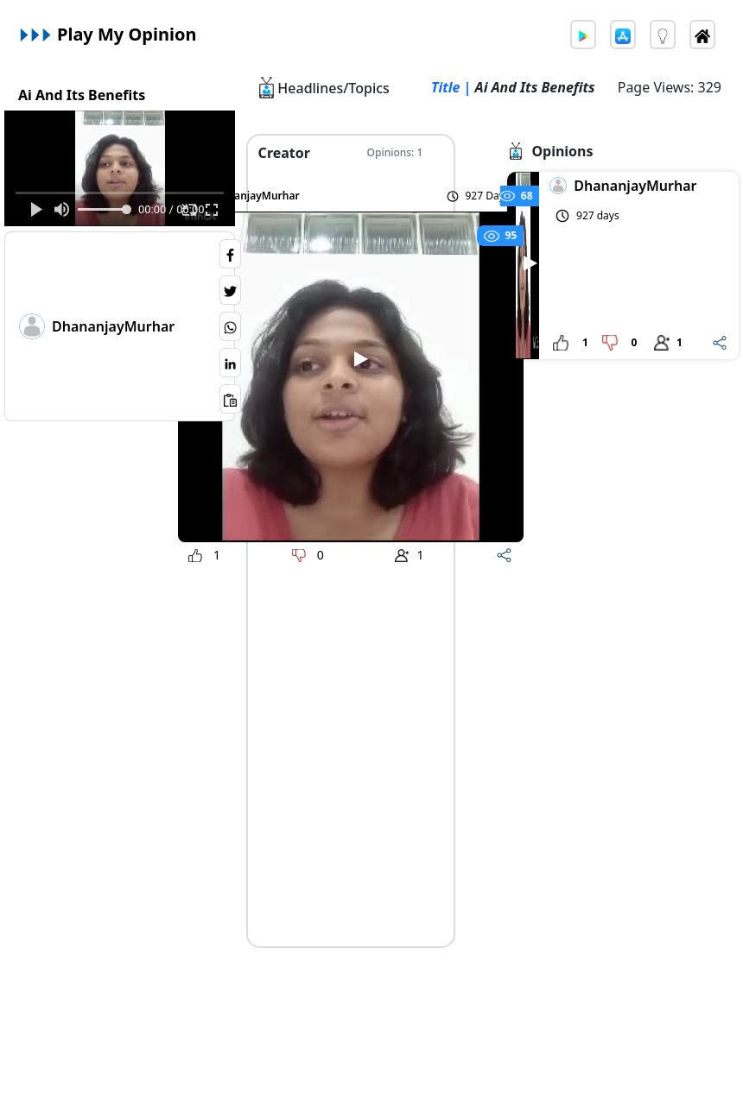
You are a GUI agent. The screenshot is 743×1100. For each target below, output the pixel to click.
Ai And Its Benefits (81, 95)
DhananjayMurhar (113, 326)
